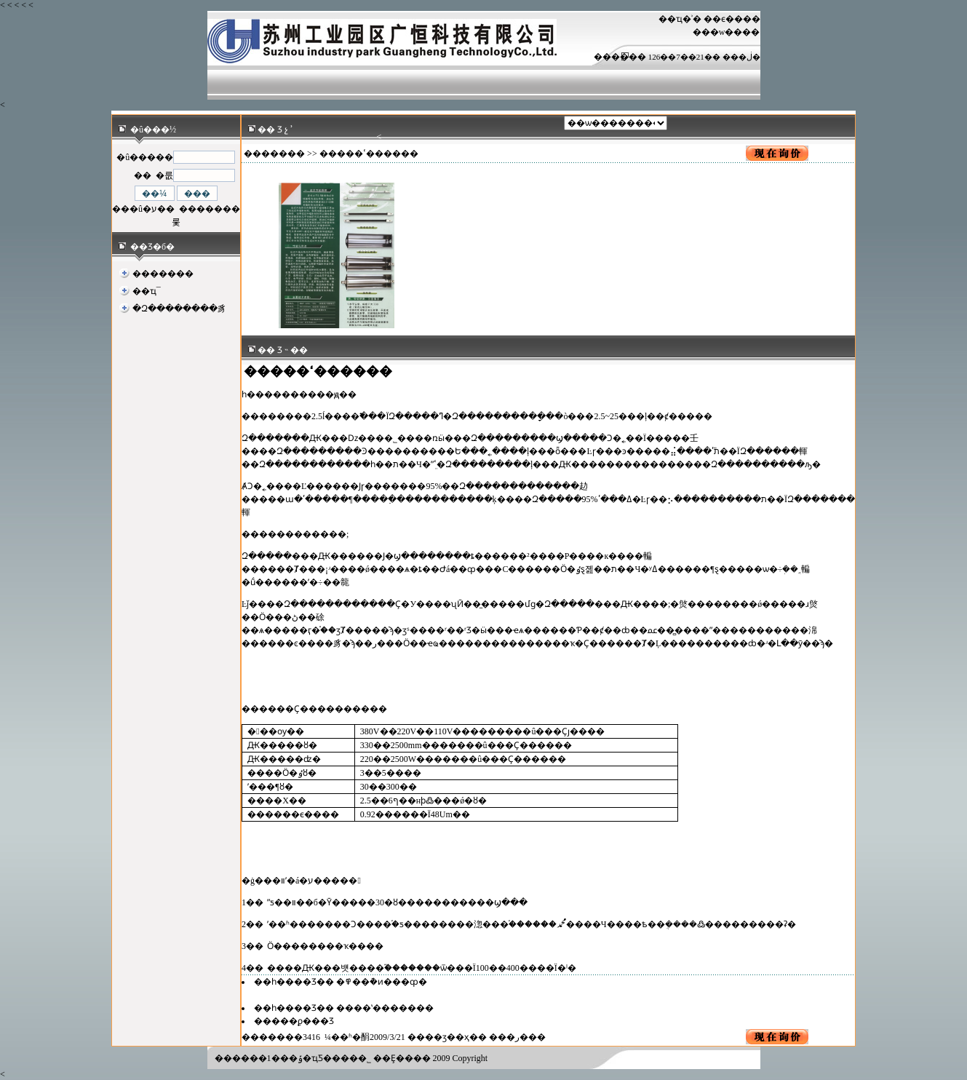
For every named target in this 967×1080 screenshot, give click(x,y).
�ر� (517, 1037)
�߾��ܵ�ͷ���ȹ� (381, 982)
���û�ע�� (143, 209)
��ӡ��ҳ (447, 1037)
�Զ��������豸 (179, 308)
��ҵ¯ (146, 291)
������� (163, 274)
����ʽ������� (385, 1008)
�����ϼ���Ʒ (294, 1021)
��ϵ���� (732, 19)
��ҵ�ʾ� (679, 19)
